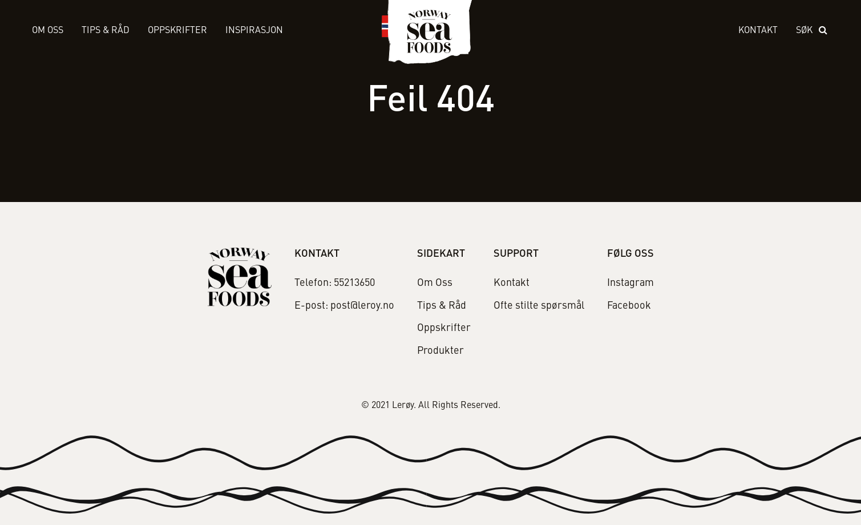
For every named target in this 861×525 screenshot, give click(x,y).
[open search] (812, 31)
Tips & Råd (106, 30)
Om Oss (47, 30)
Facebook (629, 306)
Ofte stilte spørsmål (539, 306)
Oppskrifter (177, 30)
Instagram (630, 283)
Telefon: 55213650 (334, 283)
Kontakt (758, 30)
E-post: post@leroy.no (344, 306)
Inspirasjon (254, 30)
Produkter (440, 351)
